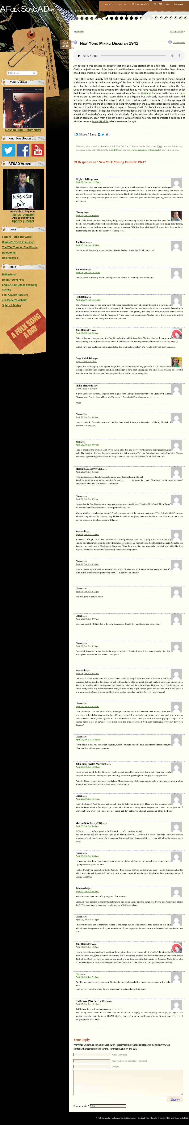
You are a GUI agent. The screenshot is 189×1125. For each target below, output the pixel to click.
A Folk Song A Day (27, 8)
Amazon (28, 214)
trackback (154, 150)
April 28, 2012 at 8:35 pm (87, 591)
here (182, 93)
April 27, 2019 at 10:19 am (88, 1004)
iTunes (16, 214)
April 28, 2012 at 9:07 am (87, 444)
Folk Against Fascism (15, 294)
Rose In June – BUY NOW (23, 130)
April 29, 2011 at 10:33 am (88, 245)
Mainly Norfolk (100, 121)
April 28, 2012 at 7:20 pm (87, 534)
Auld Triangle (176, 31)
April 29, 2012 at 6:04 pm (87, 856)
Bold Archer (9, 252)
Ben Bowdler (152, 1118)
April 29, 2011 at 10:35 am (88, 272)
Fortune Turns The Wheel (17, 236)
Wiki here (146, 93)
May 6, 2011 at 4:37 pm (86, 388)
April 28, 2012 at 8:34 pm (87, 564)
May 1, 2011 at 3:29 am (86, 361)
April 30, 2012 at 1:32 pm (87, 947)
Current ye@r (81, 1106)
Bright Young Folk (13, 279)
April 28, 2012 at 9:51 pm (87, 673)
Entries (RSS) (165, 1118)
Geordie (79, 31)
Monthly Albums (140, 4)
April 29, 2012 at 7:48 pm (87, 919)
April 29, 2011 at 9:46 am (87, 215)
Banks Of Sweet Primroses (18, 242)
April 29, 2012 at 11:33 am (88, 767)
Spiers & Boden (11, 305)
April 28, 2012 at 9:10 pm (87, 646)
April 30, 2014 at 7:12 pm (87, 977)
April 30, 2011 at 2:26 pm (87, 333)
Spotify (17, 221)
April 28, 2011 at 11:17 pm (88, 182)
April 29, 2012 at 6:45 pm (87, 891)
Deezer (29, 221)
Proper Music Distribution (125, 1118)
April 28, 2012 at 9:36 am (87, 472)
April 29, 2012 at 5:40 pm (87, 826)
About (108, 4)
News (159, 146)
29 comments (179, 42)
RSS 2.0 (113, 150)
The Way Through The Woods (20, 247)
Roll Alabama (10, 257)
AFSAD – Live (161, 4)
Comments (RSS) (182, 1118)
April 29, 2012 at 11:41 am (88, 799)
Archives (178, 4)
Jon (78, 441)
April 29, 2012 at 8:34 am (87, 706)
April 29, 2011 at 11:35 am (88, 299)
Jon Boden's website (14, 300)
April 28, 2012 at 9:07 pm (87, 619)
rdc (78, 973)
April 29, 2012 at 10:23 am (88, 739)
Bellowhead (9, 274)
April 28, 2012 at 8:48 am (87, 417)
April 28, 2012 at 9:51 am (87, 499)
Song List (122, 4)
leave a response (138, 150)
